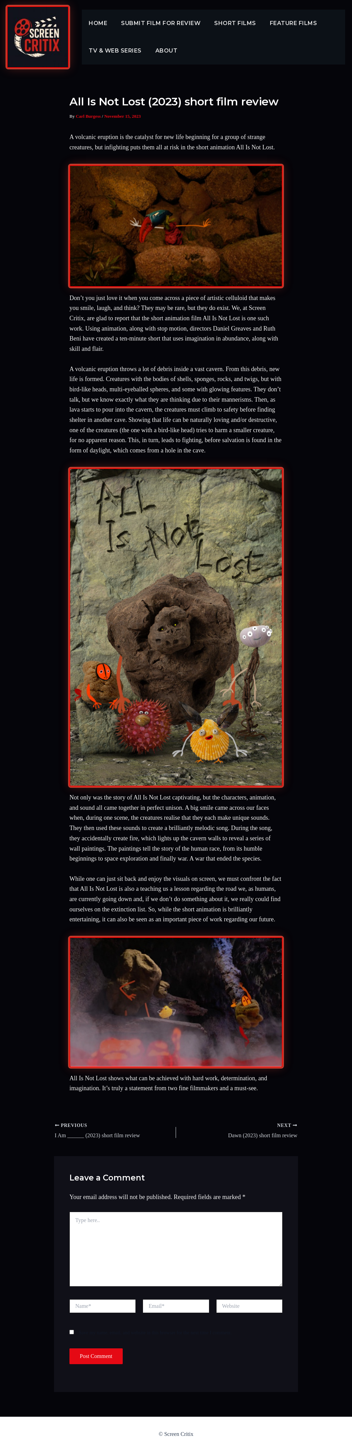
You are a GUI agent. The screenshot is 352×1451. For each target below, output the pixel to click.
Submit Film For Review (156, 23)
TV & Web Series (113, 50)
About (162, 50)
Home (96, 23)
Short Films (228, 23)
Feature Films (284, 23)
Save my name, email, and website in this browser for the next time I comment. (155, 1332)
